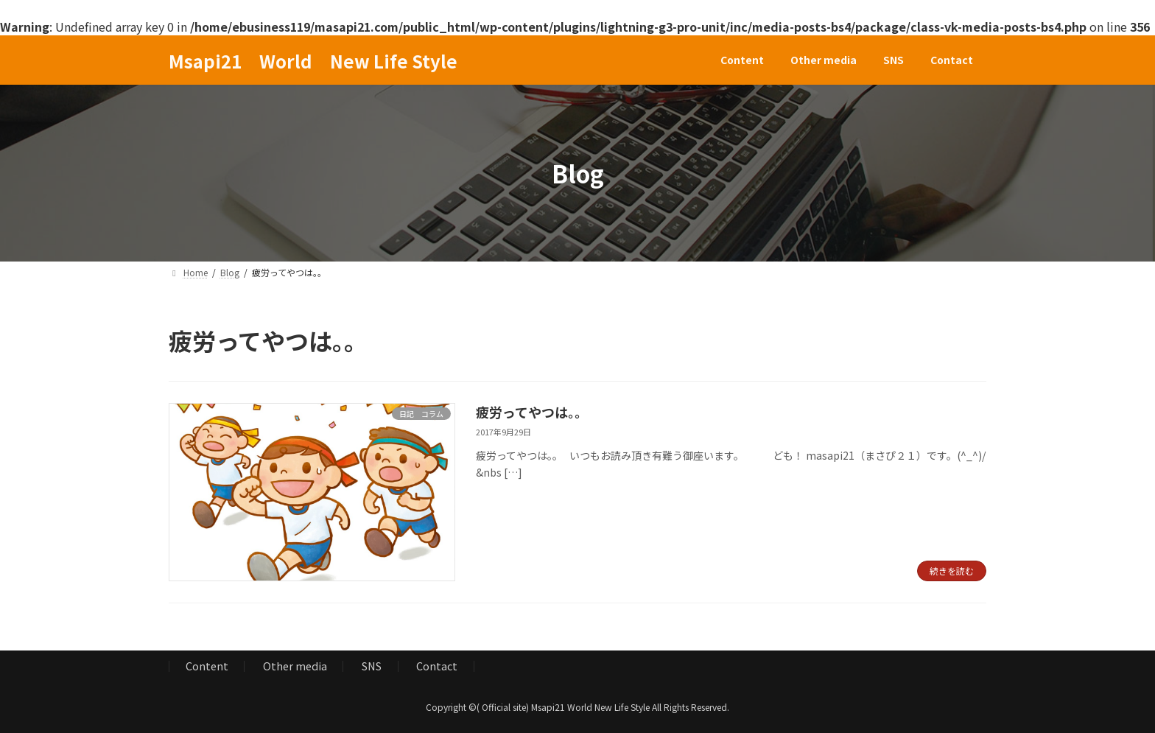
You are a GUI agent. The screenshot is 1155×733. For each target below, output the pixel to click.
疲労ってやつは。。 (532, 411)
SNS (372, 665)
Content (207, 665)
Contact (436, 665)
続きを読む (952, 570)
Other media (295, 665)
